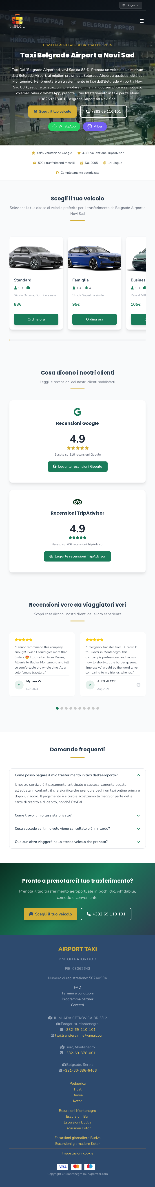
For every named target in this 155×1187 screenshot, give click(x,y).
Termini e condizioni (78, 993)
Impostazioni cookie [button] (77, 1153)
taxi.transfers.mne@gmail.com (79, 1035)
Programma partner (77, 999)
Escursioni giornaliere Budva (77, 1137)
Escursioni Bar (77, 1116)
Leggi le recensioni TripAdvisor (77, 556)
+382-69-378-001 (80, 1053)
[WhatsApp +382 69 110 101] (64, 126)
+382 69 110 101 (103, 111)
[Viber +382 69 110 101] (95, 126)
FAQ (77, 987)
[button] (57, 708)
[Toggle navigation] (142, 21)
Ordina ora (36, 319)
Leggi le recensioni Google (77, 466)
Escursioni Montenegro (77, 1110)
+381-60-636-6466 (80, 1070)
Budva (78, 1095)
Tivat (77, 1089)
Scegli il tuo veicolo (52, 111)
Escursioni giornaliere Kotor (77, 1143)
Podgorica (78, 1083)
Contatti (77, 1005)
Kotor (77, 1101)
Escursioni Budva (77, 1122)
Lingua (130, 5)
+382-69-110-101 (80, 1029)
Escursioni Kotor (77, 1128)
